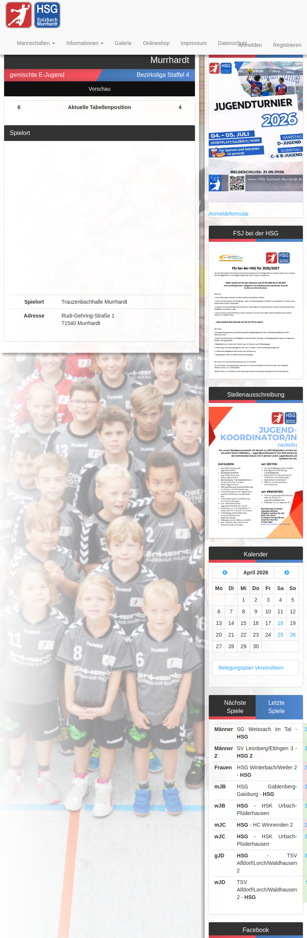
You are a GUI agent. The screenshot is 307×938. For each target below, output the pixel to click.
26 (293, 635)
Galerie (123, 43)
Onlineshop (156, 43)
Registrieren (287, 45)
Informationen (85, 43)
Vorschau (99, 89)
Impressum (194, 43)
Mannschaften (36, 43)
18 (280, 623)
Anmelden (250, 45)
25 (280, 635)
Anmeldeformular (229, 214)
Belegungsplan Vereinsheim (251, 668)
